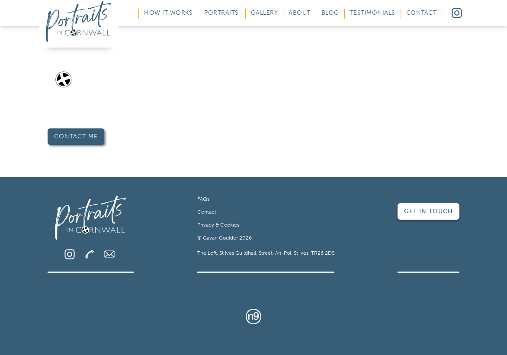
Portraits (221, 12)
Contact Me (76, 136)
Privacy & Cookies (218, 225)
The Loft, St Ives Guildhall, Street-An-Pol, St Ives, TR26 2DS (265, 253)
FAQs (203, 199)
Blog (330, 12)
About (300, 12)
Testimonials (372, 12)
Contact (421, 12)
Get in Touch (428, 211)
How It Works (168, 12)
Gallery (264, 12)
